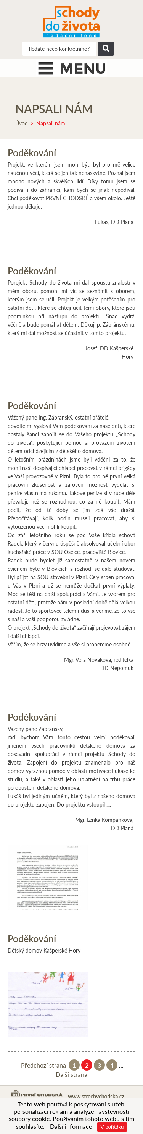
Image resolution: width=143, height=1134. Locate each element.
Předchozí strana (43, 1065)
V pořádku (112, 1127)
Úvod (21, 123)
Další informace (71, 1126)
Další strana (71, 1074)
